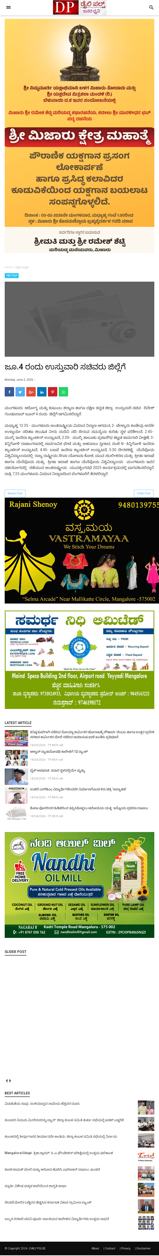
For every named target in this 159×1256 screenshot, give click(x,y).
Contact (110, 1249)
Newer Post (15, 494)
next (10, 1081)
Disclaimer (143, 1249)
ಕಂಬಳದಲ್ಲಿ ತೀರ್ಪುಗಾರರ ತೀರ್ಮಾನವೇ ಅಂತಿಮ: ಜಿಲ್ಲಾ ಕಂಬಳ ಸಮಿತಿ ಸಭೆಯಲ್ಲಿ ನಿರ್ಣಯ (61, 1137)
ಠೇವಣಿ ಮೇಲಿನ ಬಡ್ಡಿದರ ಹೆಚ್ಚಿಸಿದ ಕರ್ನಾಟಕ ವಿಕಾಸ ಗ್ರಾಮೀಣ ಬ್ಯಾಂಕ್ (48, 1203)
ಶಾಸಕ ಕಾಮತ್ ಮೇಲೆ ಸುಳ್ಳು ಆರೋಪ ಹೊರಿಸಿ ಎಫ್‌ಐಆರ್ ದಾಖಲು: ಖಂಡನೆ (52, 1170)
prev (6, 1081)
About (95, 1249)
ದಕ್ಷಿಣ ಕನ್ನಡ (11, 275)
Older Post (144, 494)
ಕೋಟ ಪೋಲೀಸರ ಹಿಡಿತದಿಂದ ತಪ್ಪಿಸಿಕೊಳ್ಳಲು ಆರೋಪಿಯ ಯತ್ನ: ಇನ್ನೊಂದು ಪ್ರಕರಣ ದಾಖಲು (89, 809)
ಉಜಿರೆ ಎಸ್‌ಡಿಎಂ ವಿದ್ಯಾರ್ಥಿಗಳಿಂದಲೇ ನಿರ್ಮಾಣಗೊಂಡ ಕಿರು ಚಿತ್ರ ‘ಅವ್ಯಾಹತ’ (78, 790)
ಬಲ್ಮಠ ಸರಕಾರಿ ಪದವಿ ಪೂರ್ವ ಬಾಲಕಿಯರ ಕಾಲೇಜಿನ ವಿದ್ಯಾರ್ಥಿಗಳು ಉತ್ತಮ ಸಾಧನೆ (57, 1219)
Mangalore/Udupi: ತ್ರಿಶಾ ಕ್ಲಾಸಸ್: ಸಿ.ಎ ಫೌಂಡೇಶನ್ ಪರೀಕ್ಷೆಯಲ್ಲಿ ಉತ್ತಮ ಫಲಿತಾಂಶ (59, 1154)
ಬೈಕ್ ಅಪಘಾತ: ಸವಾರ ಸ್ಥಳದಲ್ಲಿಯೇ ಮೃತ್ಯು (57, 771)
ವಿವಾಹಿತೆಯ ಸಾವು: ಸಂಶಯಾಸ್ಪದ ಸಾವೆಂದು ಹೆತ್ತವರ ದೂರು (42, 1104)
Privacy (126, 1249)
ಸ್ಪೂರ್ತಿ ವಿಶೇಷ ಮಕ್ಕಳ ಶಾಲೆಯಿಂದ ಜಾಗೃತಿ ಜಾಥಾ (35, 1186)
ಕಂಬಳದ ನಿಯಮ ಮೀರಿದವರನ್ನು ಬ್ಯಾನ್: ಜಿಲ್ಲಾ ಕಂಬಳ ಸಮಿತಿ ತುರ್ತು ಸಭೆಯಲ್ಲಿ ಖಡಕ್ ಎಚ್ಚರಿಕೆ (64, 1121)
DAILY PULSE (37, 1249)
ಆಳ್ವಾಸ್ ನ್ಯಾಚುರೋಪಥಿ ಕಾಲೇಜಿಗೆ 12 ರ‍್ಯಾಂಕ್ (59, 752)
